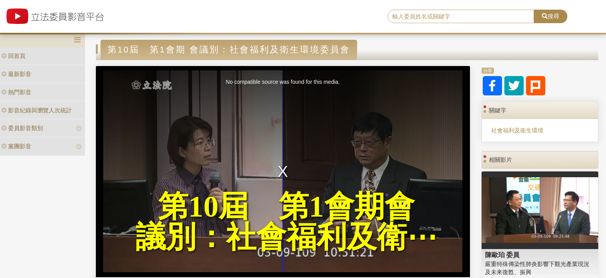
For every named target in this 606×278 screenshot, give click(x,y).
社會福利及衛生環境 (517, 130)
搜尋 (550, 16)
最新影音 (16, 74)
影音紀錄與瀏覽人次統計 (36, 110)
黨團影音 (16, 146)
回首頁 (13, 56)
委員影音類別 (22, 128)
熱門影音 (16, 92)
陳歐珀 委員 (502, 254)
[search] (461, 17)
